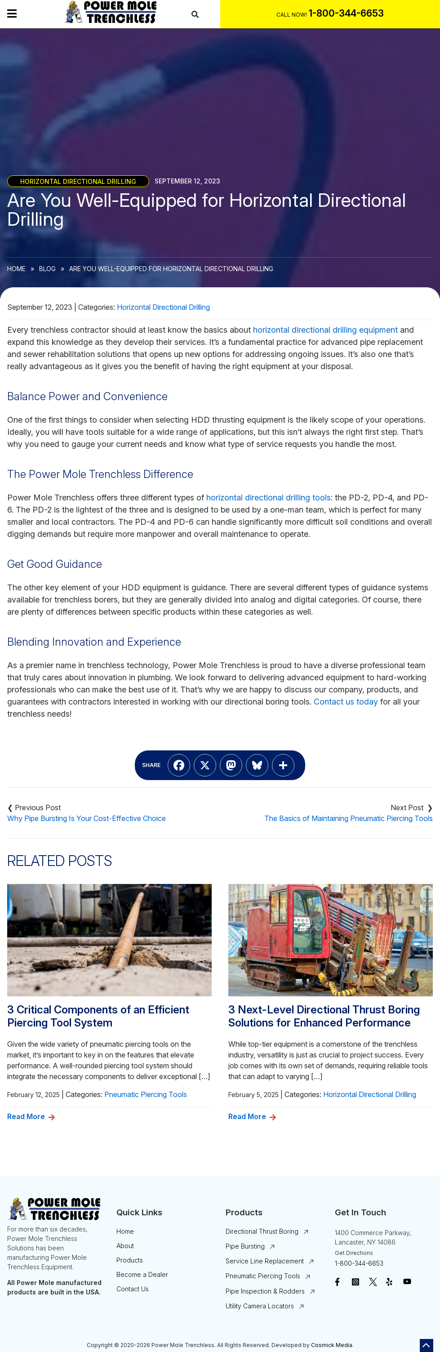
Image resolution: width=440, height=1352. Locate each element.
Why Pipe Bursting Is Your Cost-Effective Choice (86, 818)
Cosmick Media (331, 1345)
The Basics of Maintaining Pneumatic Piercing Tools (348, 818)
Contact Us (132, 1289)
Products (129, 1260)
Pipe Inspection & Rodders (265, 1291)
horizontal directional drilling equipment (325, 330)
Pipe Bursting (245, 1246)
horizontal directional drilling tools (268, 497)
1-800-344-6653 (359, 1263)
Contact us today (346, 701)
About (125, 1245)
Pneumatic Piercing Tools (145, 1094)
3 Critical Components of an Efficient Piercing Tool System (98, 1016)
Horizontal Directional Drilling (78, 181)
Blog (47, 268)
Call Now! (291, 14)
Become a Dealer (142, 1274)
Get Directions (354, 1252)
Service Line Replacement (265, 1261)
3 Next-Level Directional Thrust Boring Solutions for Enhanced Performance (324, 1016)
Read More (26, 1116)
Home (16, 268)
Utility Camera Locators (260, 1306)
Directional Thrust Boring (262, 1231)
